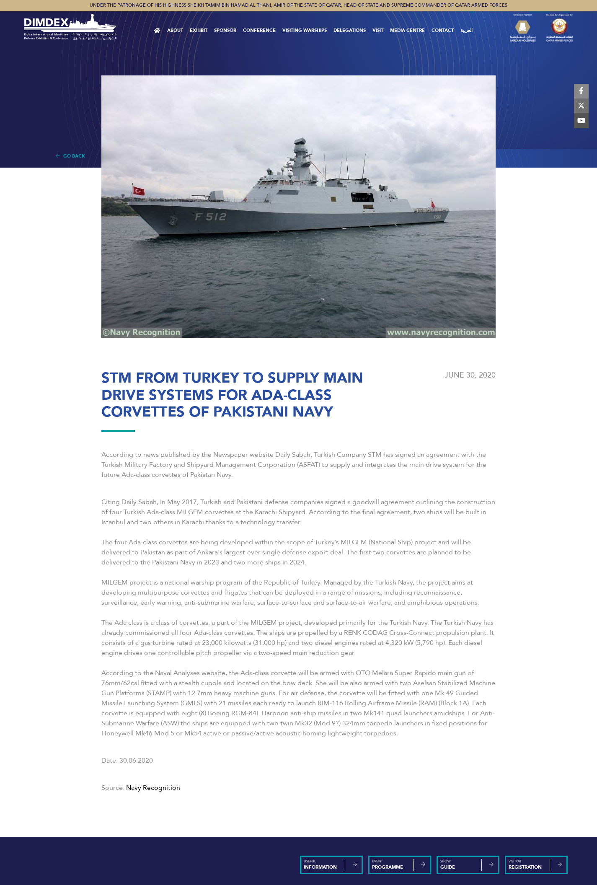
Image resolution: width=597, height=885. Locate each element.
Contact (443, 30)
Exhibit (198, 30)
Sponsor (225, 30)
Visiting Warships (304, 30)
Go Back (70, 156)
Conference (259, 30)
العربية (466, 30)
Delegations (349, 30)
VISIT (377, 30)
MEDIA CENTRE (407, 30)
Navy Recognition (153, 787)
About (175, 30)
